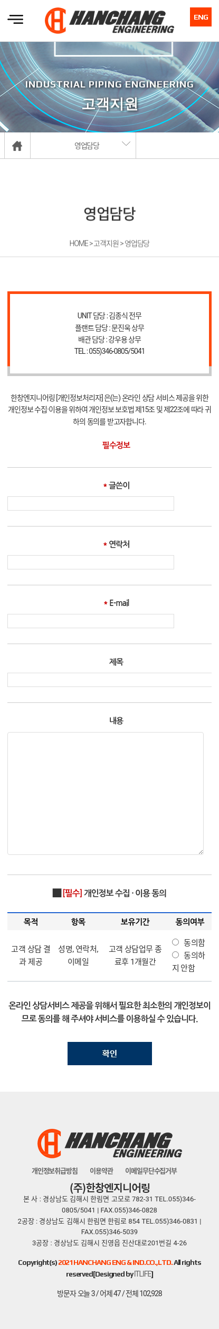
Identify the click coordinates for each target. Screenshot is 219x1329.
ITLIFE (142, 1274)
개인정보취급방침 (55, 1171)
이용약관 (101, 1171)
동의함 (194, 943)
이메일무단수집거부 (151, 1171)
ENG (201, 17)
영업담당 (87, 145)
